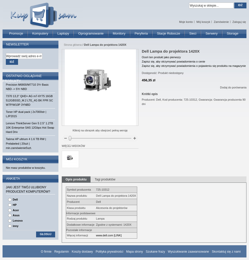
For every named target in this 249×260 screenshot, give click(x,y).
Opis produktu (76, 179)
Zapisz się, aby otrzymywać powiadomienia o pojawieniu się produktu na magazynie (194, 65)
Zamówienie (221, 21)
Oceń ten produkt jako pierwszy (161, 57)
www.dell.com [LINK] (109, 235)
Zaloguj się (239, 21)
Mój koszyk (203, 21)
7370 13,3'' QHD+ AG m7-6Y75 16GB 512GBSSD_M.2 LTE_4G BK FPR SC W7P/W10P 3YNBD (29, 100)
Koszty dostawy (82, 251)
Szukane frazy (155, 251)
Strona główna (73, 44)
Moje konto (186, 21)
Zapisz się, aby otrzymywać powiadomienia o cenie (173, 61)
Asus (16, 215)
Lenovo (18, 220)
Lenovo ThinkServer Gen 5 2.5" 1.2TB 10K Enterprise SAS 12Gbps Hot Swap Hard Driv (30, 127)
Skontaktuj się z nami (226, 251)
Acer (16, 210)
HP (15, 204)
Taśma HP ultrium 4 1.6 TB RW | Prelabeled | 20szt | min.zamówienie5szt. (26, 143)
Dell (15, 199)
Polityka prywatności (109, 251)
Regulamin (61, 251)
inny (16, 225)
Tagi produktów (105, 179)
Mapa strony (134, 251)
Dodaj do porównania (233, 87)
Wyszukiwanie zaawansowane (188, 251)
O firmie (46, 251)
